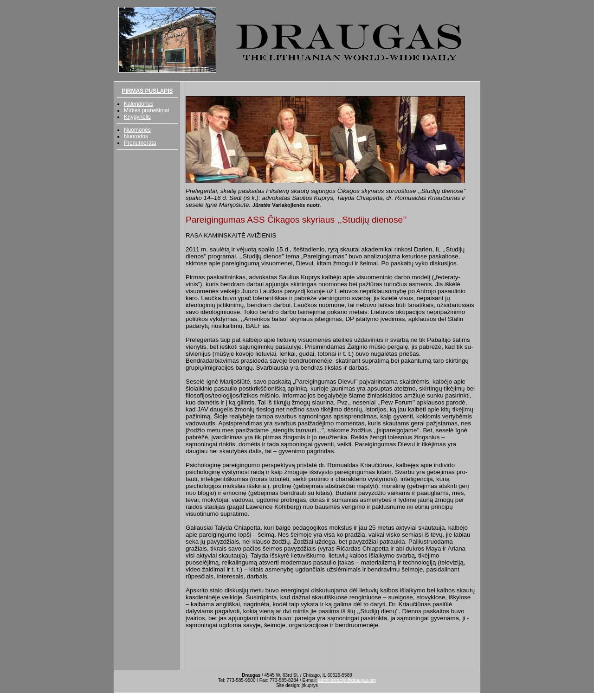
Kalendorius (138, 104)
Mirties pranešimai (146, 110)
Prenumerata (140, 143)
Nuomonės (137, 130)
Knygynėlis (137, 117)
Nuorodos (136, 136)
